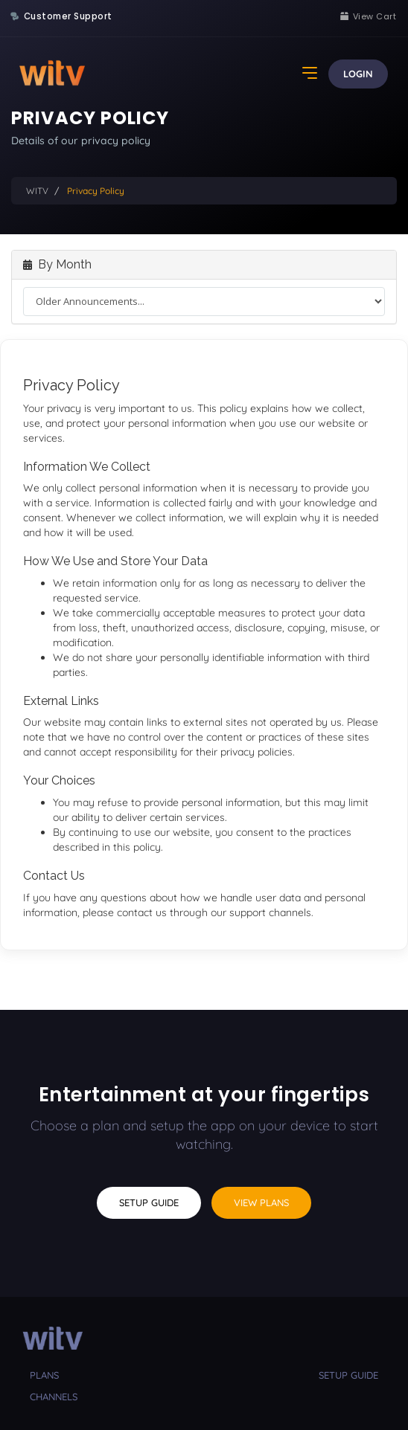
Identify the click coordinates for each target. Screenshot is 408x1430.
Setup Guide (149, 1202)
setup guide (348, 1375)
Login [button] (358, 74)
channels (53, 1396)
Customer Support (68, 16)
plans (44, 1375)
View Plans (261, 1202)
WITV (37, 190)
